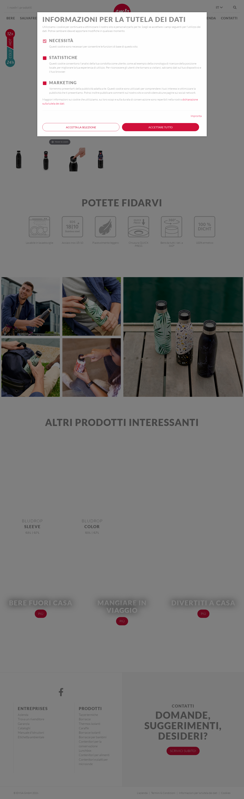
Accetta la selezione (81, 127)
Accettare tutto (160, 127)
